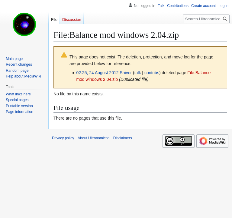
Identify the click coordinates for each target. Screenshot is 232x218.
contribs (151, 72)
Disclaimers (122, 138)
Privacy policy (63, 138)
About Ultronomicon (93, 138)
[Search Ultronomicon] (206, 19)
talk (137, 72)
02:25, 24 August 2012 (97, 72)
